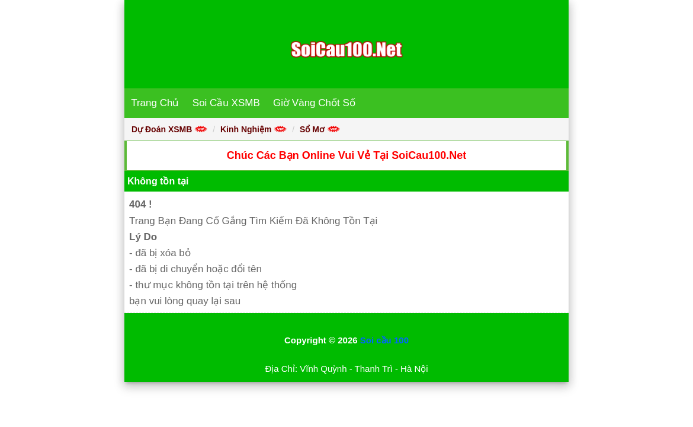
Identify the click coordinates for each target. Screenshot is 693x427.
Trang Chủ (155, 103)
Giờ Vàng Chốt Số (314, 103)
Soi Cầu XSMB (226, 103)
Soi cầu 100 (384, 340)
